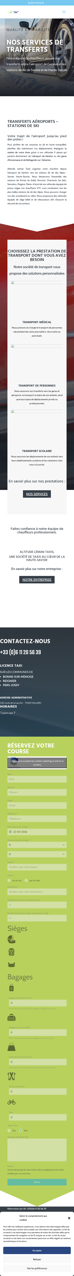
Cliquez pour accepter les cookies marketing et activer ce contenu (37, 795)
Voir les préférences (37, 1268)
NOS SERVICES (37, 494)
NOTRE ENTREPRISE (36, 580)
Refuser (37, 1259)
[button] (69, 1218)
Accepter (37, 1250)
